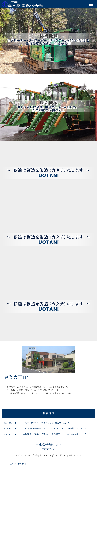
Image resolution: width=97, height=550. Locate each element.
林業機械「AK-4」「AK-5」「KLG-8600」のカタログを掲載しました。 (56, 434)
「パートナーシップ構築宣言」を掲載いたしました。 (47, 423)
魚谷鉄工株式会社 (18, 464)
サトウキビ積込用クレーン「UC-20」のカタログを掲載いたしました (54, 428)
